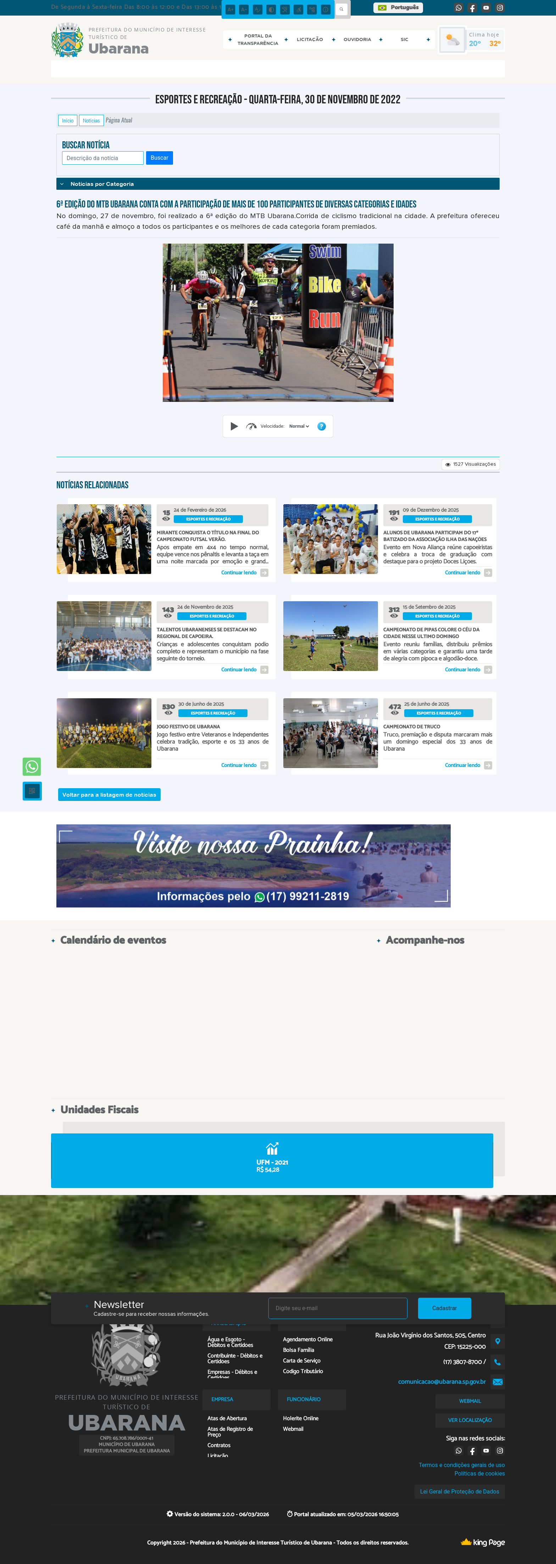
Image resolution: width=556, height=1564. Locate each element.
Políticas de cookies (480, 1473)
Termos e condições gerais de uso (462, 1465)
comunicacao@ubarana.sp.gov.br (442, 1382)
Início (67, 120)
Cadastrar (444, 1308)
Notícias (91, 120)
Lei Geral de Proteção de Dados (459, 1491)
